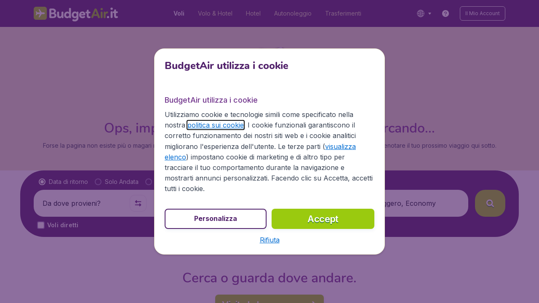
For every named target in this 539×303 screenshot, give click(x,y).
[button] (270, 240)
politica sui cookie (215, 125)
